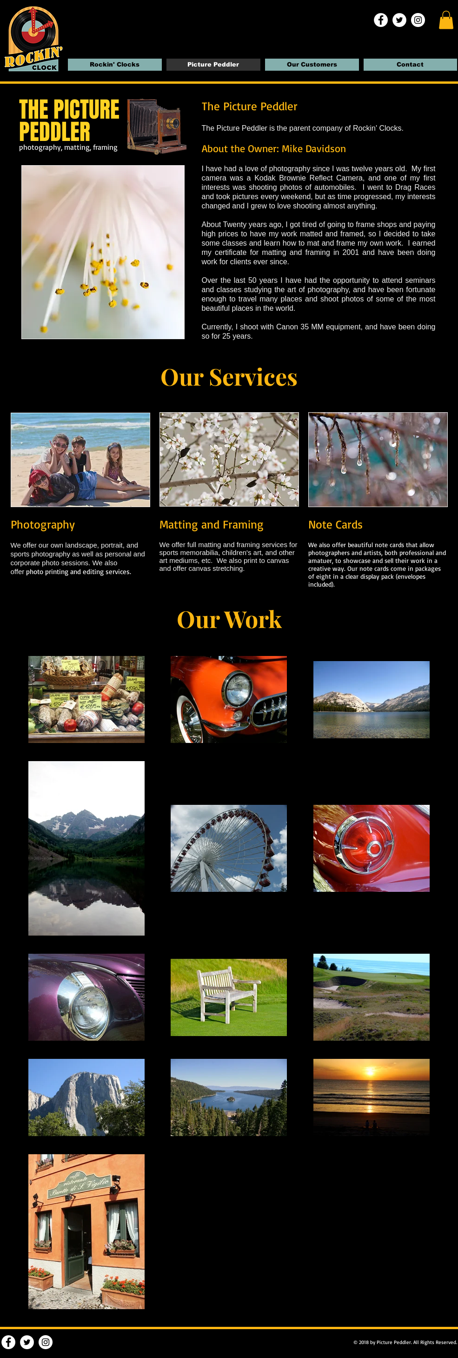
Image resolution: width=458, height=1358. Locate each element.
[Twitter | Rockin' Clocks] (399, 20)
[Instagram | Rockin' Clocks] (418, 20)
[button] (446, 20)
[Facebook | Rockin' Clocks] (381, 20)
